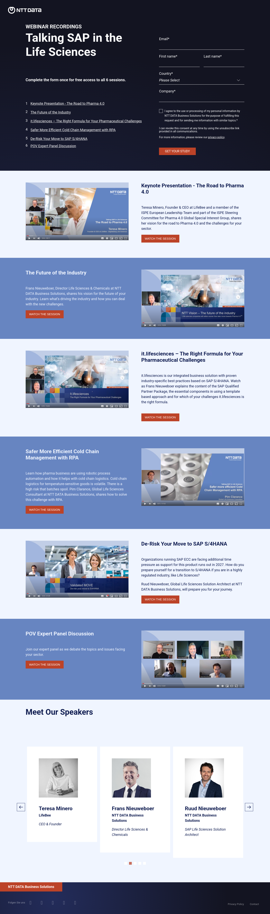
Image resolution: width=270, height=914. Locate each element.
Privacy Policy (236, 904)
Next (249, 807)
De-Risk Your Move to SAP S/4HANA (59, 139)
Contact (254, 904)
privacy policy (216, 137)
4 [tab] (139, 863)
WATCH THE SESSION (160, 238)
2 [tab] (130, 863)
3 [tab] (135, 863)
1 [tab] (125, 863)
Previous (21, 807)
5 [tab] (144, 863)
